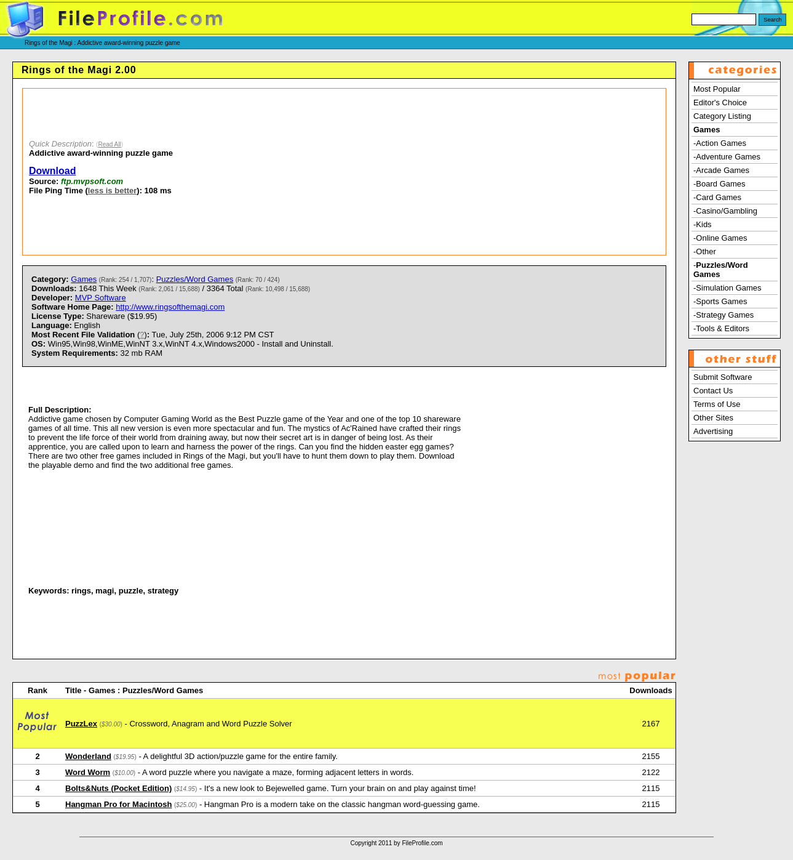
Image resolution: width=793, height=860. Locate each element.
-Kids (702, 224)
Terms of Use (717, 404)
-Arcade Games (721, 170)
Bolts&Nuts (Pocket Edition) (118, 788)
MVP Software (100, 297)
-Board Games (719, 183)
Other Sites (713, 417)
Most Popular (717, 89)
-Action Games (719, 143)
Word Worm (87, 772)
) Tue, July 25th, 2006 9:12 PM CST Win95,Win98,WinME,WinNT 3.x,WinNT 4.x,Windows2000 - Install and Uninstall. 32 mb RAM (182, 344)
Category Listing (722, 116)
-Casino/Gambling (725, 210)
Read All (109, 144)
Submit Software (722, 377)
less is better (112, 190)
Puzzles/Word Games (194, 279)
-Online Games (720, 238)
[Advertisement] (408, 172)
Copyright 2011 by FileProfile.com (396, 843)
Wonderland (88, 756)
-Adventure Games (726, 156)
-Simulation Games (727, 287)
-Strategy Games (723, 314)
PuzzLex (81, 723)
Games (84, 279)
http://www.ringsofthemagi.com (170, 306)
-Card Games (717, 197)
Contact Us (713, 390)
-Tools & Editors (721, 328)
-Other (704, 251)
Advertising (713, 431)
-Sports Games (720, 301)
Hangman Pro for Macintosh (118, 804)
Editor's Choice (720, 102)
